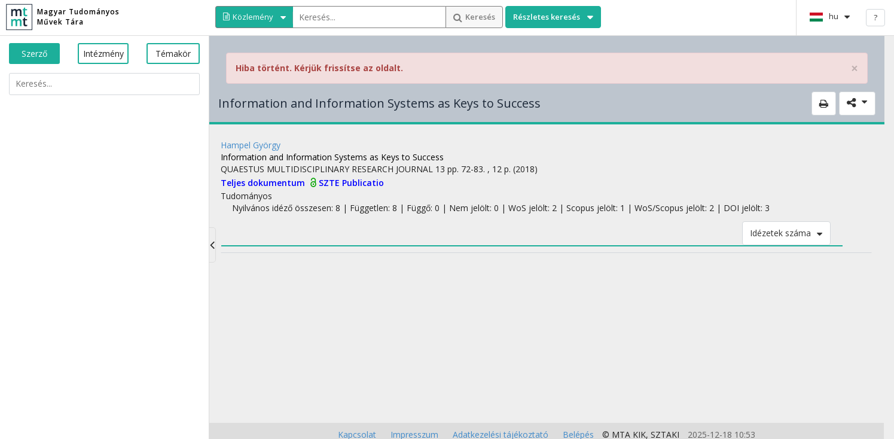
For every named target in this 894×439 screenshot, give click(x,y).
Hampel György (250, 145)
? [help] (875, 17)
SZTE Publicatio (351, 182)
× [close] (854, 68)
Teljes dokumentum (264, 182)
